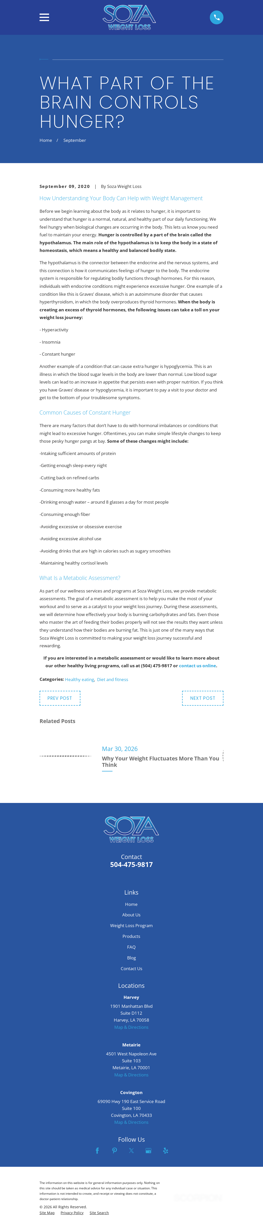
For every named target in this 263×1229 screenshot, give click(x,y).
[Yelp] (166, 1151)
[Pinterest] (114, 1151)
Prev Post (60, 698)
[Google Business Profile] (148, 1151)
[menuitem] (47, 1213)
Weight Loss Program (131, 925)
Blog (131, 958)
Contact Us (131, 968)
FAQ (131, 947)
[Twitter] (131, 1151)
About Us (131, 915)
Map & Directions (131, 1027)
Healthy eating (79, 679)
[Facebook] (97, 1151)
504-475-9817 (131, 864)
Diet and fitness (112, 679)
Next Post (202, 698)
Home (131, 904)
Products (131, 936)
